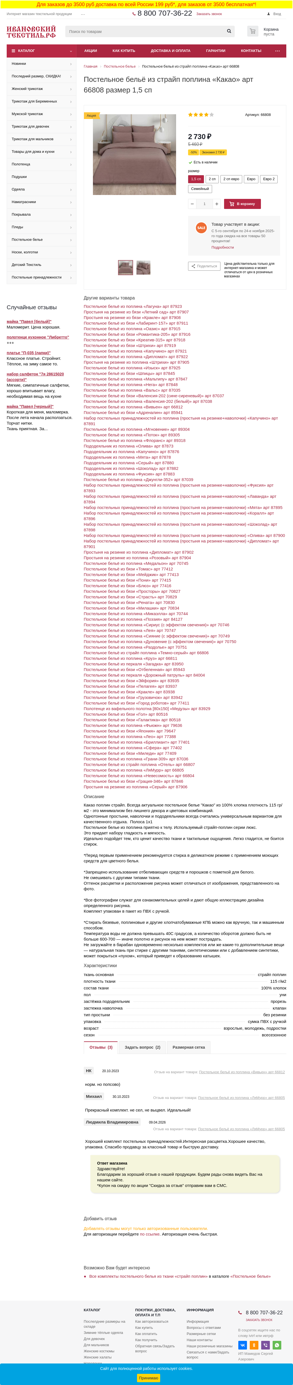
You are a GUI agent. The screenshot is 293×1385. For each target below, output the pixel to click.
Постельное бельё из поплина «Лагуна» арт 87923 (133, 306)
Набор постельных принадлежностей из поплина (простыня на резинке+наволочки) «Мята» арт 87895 (183, 507)
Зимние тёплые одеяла (103, 1333)
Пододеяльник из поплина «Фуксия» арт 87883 (129, 474)
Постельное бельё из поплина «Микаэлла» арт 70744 (136, 613)
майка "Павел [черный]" (30, 406)
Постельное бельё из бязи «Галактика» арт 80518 (132, 719)
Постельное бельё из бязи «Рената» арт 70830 (129, 602)
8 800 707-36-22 (165, 13)
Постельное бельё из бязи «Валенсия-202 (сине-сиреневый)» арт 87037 (154, 395)
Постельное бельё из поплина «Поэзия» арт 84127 (133, 619)
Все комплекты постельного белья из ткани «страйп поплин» (148, 1276)
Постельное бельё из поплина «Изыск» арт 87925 (132, 367)
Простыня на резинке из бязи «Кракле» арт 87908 (132, 317)
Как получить (146, 1340)
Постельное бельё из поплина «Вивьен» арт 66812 (133, 406)
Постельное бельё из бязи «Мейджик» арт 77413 (131, 574)
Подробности (223, 247)
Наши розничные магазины (209, 1346)
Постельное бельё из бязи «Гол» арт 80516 (126, 714)
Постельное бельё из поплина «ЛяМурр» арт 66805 (134, 770)
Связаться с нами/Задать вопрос (208, 1354)
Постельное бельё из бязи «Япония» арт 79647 (130, 731)
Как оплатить (146, 1334)
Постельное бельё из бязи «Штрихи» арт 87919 (130, 345)
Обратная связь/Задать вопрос (155, 1348)
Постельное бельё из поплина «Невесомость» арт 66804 (139, 775)
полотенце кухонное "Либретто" (38, 337)
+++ (10, 342)
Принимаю (148, 1378)
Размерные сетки (201, 1334)
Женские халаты (98, 1357)
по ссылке (150, 1234)
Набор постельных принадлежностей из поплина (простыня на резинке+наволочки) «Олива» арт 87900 (184, 535)
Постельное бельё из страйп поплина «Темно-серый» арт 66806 (146, 652)
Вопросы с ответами (204, 1327)
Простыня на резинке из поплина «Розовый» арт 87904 (137, 557)
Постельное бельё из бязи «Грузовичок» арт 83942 (133, 697)
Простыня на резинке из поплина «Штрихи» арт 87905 (136, 362)
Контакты (251, 51)
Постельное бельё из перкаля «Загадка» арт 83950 (134, 663)
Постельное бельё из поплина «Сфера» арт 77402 (133, 747)
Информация (200, 1310)
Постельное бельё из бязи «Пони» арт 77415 (127, 580)
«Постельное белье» (250, 1276)
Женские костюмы (99, 1351)
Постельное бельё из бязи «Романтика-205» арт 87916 (137, 334)
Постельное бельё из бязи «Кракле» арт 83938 (129, 691)
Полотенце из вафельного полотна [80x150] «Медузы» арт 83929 (147, 708)
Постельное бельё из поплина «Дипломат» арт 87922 (136, 356)
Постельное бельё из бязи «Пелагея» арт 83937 (130, 686)
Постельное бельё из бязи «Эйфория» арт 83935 (131, 680)
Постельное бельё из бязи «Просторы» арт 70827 (132, 591)
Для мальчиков (96, 1345)
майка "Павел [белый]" (29, 321)
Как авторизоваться (151, 1321)
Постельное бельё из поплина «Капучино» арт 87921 (135, 351)
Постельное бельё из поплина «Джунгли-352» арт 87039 (138, 479)
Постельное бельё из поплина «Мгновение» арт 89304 (137, 429)
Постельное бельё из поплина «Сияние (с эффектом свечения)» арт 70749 (157, 636)
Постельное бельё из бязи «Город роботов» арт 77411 (136, 703)
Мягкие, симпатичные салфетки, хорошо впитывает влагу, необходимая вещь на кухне (38, 391)
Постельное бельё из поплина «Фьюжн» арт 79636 (133, 725)
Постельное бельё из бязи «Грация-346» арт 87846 (133, 781)
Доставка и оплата (171, 51)
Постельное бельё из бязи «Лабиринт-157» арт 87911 (136, 323)
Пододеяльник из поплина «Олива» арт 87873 (128, 446)
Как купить (124, 51)
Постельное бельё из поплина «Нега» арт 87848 (131, 384)
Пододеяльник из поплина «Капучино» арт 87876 (131, 451)
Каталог (26, 51)
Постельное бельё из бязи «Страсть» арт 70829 (130, 596)
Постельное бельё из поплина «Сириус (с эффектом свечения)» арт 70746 (156, 624)
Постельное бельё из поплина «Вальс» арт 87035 (132, 390)
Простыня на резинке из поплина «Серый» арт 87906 (136, 786)
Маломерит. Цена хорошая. (33, 327)
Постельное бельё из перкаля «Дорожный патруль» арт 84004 (144, 675)
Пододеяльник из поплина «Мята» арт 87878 (127, 457)
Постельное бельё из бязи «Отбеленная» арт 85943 (134, 669)
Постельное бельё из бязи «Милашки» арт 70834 (131, 608)
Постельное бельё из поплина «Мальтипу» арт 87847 (136, 379)
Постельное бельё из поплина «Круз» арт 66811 (130, 658)
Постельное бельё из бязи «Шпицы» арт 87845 (129, 373)
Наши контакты (199, 1340)
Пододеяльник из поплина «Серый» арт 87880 (129, 462)
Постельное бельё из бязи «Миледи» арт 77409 (130, 753)
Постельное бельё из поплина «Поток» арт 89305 (132, 434)
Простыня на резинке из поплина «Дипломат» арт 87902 (139, 552)
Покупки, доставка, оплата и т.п (155, 1312)
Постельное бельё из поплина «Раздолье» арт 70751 (135, 647)
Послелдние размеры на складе (104, 1324)
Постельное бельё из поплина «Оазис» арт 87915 (132, 328)
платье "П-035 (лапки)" (29, 353)
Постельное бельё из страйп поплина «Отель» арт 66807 (139, 764)
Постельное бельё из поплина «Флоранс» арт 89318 (135, 440)
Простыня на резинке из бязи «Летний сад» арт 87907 (136, 312)
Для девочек (94, 1339)
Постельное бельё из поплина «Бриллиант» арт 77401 (137, 742)
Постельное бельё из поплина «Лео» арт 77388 (130, 736)
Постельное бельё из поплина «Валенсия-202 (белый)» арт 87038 (148, 401)
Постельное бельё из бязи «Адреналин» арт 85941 (133, 412)
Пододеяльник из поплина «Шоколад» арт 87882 (131, 468)
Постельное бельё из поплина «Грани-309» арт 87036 (136, 758)
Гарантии (215, 51)
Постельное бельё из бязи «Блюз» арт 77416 (127, 585)
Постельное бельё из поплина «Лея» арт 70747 (130, 630)
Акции (90, 51)
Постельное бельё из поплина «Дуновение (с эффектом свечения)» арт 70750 (160, 641)
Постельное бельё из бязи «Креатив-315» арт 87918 (134, 339)
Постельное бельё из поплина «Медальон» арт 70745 (136, 563)
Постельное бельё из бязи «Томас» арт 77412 (128, 569)
